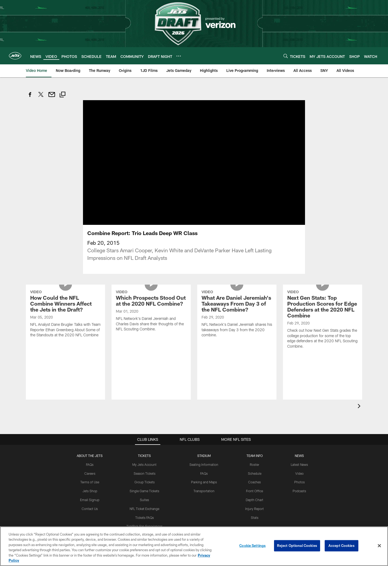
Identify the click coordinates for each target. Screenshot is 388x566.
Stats (254, 517)
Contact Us (90, 509)
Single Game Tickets (144, 491)
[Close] (379, 546)
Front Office (254, 491)
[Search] (285, 56)
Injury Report (254, 509)
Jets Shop (89, 491)
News (299, 455)
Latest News (299, 464)
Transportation (203, 491)
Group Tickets (144, 482)
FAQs (89, 464)
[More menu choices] (178, 56)
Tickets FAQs (144, 517)
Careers (89, 473)
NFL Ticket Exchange (144, 509)
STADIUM (204, 455)
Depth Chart (254, 500)
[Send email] (51, 97)
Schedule (254, 473)
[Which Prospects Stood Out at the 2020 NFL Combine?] (151, 311)
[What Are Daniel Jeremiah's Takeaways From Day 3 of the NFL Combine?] (236, 314)
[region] (194, 546)
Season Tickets (144, 473)
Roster (254, 464)
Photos (299, 482)
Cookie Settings (252, 545)
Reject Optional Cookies (297, 545)
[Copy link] (62, 95)
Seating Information (203, 464)
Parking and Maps (204, 482)
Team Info (255, 455)
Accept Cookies (341, 545)
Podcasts (299, 491)
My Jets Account (144, 464)
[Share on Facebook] (30, 97)
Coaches (254, 482)
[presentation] (360, 407)
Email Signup (89, 500)
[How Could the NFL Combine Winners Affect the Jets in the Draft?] (65, 314)
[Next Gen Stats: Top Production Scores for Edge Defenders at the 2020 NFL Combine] (322, 320)
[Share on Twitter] (41, 97)
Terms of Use (89, 482)
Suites (144, 500)
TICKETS (144, 455)
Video (299, 473)
